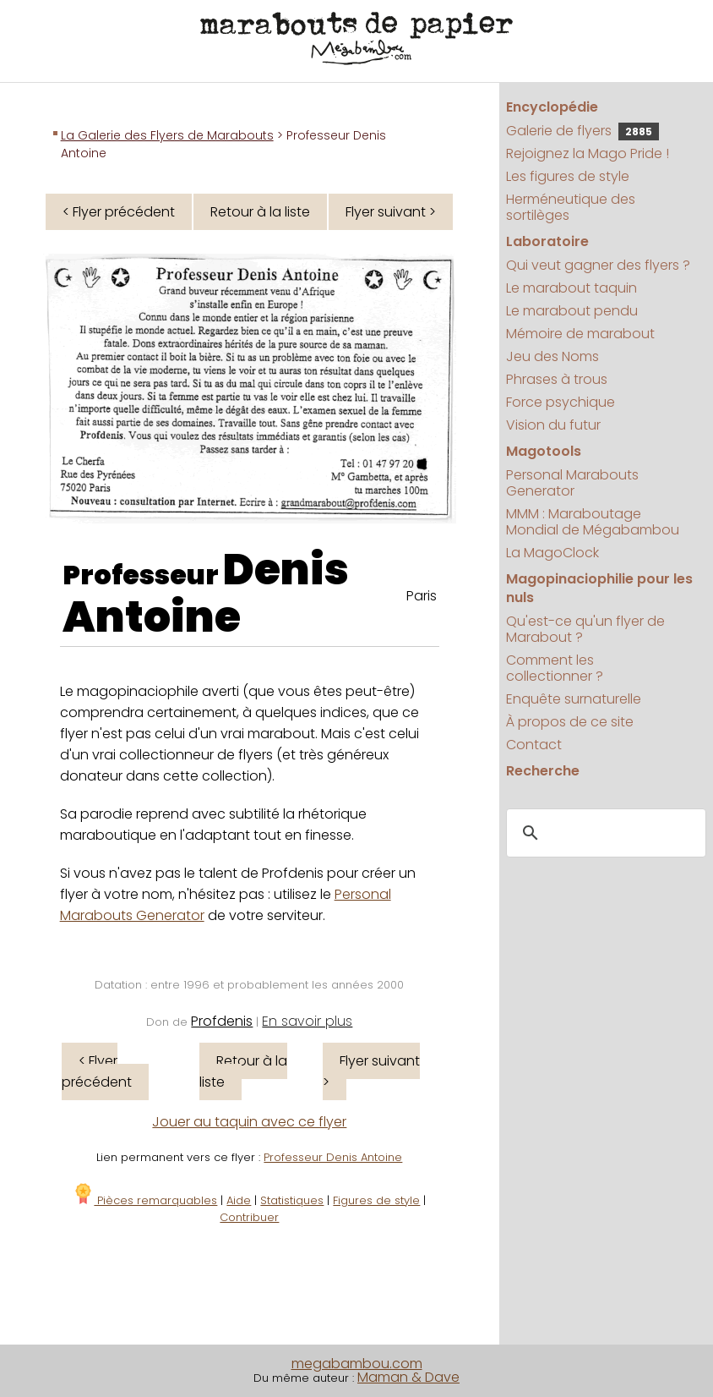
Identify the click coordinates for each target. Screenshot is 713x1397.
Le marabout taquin (571, 288)
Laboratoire (547, 241)
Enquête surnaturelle (573, 699)
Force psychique (560, 402)
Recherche (543, 771)
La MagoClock (552, 552)
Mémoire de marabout (580, 333)
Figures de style (376, 1200)
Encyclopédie (552, 107)
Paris (421, 595)
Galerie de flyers (582, 130)
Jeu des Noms (552, 356)
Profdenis (222, 1021)
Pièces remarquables (145, 1200)
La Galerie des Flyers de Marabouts (167, 135)
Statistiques (292, 1200)
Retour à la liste (260, 212)
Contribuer (249, 1217)
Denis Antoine (206, 593)
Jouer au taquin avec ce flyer (249, 1121)
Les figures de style (567, 176)
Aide (238, 1200)
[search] (603, 834)
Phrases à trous (556, 379)
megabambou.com (356, 1363)
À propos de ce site (570, 721)
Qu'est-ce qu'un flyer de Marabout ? (585, 629)
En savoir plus (307, 1021)
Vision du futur (553, 425)
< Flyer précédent (119, 212)
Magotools (543, 451)
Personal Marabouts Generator (572, 483)
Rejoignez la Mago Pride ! (587, 153)
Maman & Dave (408, 1377)
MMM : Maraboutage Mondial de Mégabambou (592, 522)
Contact (534, 744)
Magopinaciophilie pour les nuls (599, 588)
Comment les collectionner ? (554, 668)
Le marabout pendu (572, 310)
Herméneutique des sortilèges (570, 207)
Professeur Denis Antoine (333, 1157)
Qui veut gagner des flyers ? (598, 265)
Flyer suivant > (391, 212)
